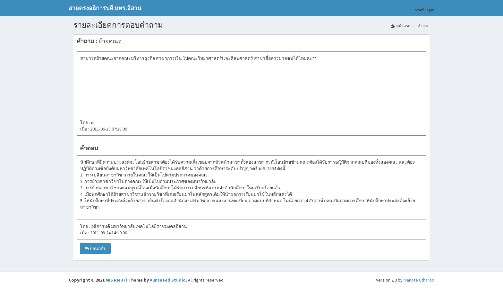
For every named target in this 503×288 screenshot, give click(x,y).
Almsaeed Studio (168, 280)
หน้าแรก (400, 25)
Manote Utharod (419, 280)
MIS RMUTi (116, 280)
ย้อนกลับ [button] (95, 248)
